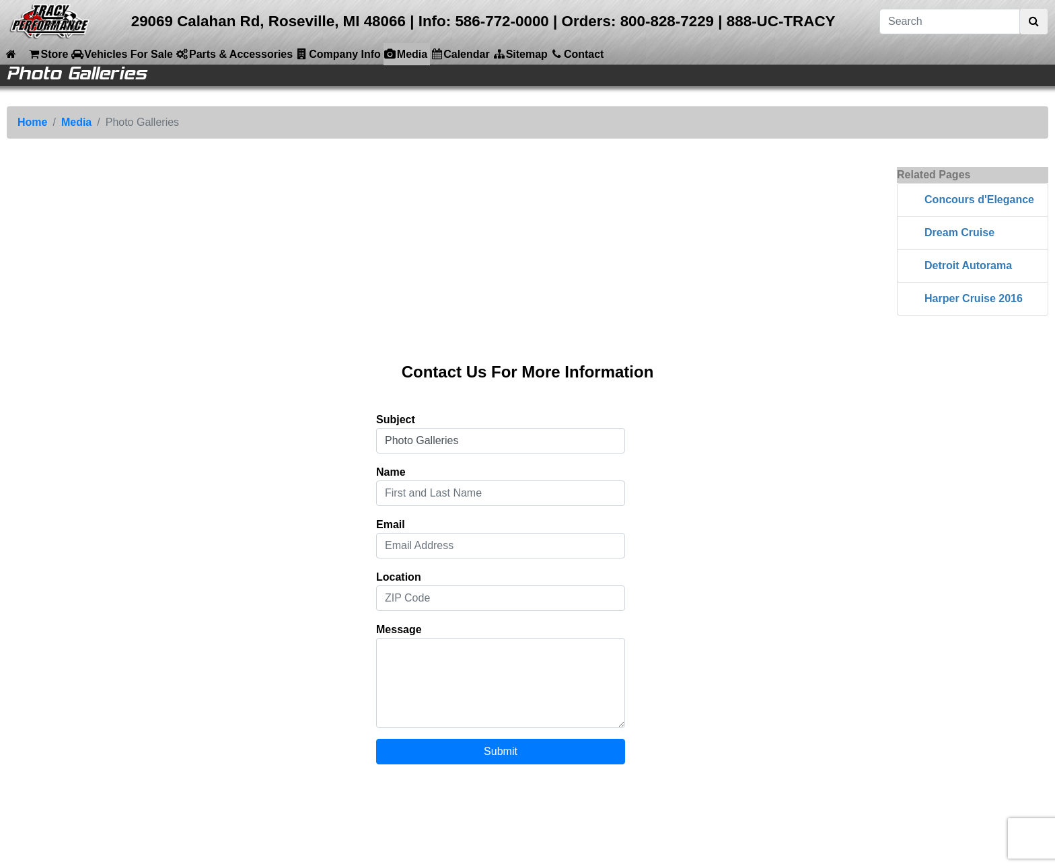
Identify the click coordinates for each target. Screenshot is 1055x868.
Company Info (338, 54)
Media (405, 54)
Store (47, 54)
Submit (500, 751)
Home (32, 122)
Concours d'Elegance (979, 199)
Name (391, 472)
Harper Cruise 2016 (973, 298)
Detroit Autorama (968, 265)
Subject (395, 419)
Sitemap (520, 54)
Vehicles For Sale (122, 54)
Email (390, 524)
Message (399, 629)
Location (398, 577)
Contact (577, 54)
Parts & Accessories (234, 54)
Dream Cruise (959, 232)
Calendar (459, 54)
